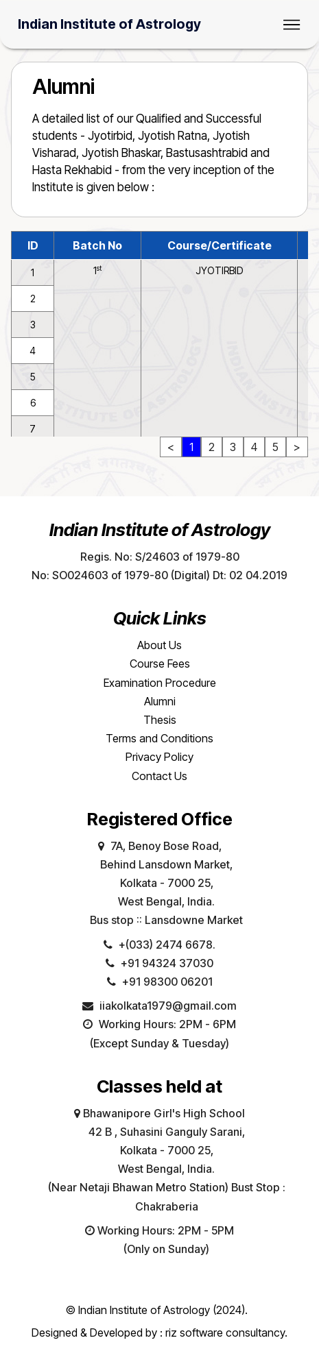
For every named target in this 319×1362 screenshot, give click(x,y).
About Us (159, 645)
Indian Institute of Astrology (109, 25)
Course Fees (160, 663)
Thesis (159, 720)
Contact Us (159, 776)
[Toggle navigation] (291, 24)
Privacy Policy (159, 757)
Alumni (160, 701)
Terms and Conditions (159, 738)
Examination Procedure (160, 683)
